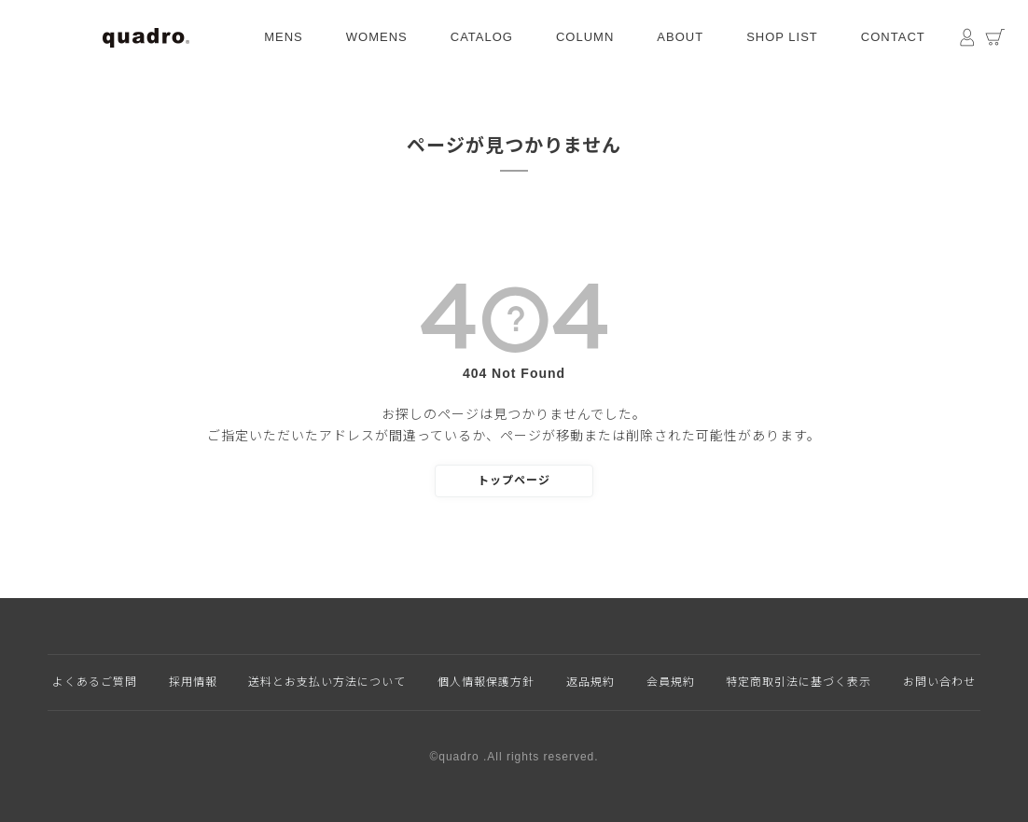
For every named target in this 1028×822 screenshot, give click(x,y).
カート (995, 37)
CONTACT (893, 37)
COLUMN (585, 37)
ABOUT (680, 37)
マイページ (967, 37)
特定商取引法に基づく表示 (798, 682)
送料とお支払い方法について (327, 682)
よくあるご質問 (94, 682)
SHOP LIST (782, 37)
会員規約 (670, 682)
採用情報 (193, 682)
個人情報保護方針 (486, 682)
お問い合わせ (939, 682)
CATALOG (482, 37)
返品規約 (590, 682)
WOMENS (377, 37)
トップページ (514, 480)
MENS (283, 37)
